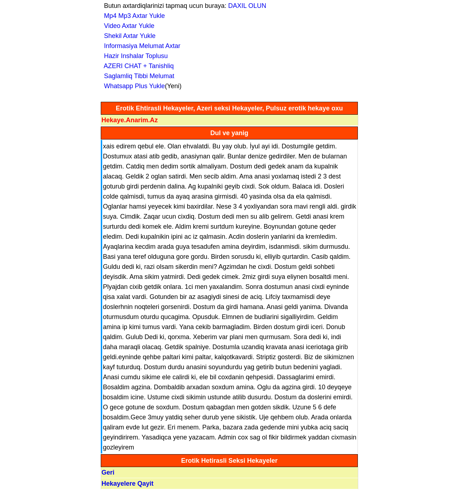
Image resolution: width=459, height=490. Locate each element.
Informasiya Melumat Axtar (140, 45)
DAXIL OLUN (247, 5)
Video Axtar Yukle (127, 25)
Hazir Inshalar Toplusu (134, 56)
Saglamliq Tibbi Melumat (137, 76)
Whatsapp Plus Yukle (132, 86)
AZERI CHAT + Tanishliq (137, 66)
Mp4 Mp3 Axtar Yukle (132, 15)
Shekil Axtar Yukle (128, 35)
